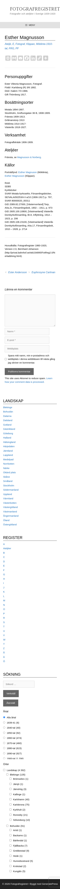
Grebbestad (21, 851)
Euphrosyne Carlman (43, 272)
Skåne (6, 476)
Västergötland (10, 507)
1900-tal (15, 758)
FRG (11, 48)
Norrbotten (8, 463)
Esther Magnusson (14, 175)
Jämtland (8, 450)
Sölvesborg (21, 820)
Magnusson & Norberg (29, 157)
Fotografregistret (35, 9)
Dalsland (7, 420)
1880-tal (14, 748)
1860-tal (14, 738)
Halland (7, 437)
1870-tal (14, 743)
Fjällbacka (20, 846)
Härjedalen (9, 446)
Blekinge (7, 407)
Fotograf (20, 44)
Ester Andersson (17, 272)
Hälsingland (9, 442)
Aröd (17, 830)
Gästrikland (9, 429)
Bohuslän (8, 411)
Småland (7, 481)
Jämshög (19, 789)
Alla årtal (11, 717)
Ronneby (20, 815)
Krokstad (19, 866)
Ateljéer (7, 548)
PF (17, 48)
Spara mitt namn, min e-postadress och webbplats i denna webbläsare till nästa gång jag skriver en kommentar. (31, 359)
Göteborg (8, 433)
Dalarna (7, 416)
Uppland (7, 494)
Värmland (8, 498)
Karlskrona (21, 805)
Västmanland (10, 511)
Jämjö (18, 784)
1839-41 (13, 723)
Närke (6, 468)
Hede (17, 856)
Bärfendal (20, 840)
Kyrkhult (19, 810)
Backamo (20, 835)
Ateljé (8, 44)
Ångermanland (11, 515)
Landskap (16, 770)
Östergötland (10, 524)
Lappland (8, 455)
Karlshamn (21, 799)
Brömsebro (20, 779)
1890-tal (14, 753)
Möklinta (41, 44)
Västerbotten (10, 503)
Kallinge (19, 794)
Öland (6, 520)
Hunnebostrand (23, 861)
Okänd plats (9, 472)
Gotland (7, 424)
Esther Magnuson (27, 172)
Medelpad (8, 459)
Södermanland (11, 489)
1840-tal (13, 728)
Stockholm (8, 485)
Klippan (30, 44)
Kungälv (19, 871)
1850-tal (13, 733)
